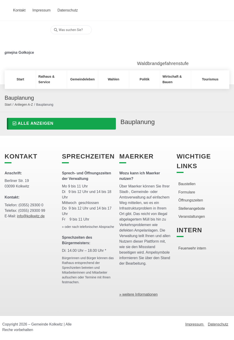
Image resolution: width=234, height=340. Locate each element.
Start (8, 104)
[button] (61, 124)
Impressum (194, 324)
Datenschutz (218, 324)
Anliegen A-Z (23, 104)
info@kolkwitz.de (31, 216)
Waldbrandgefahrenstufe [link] (163, 63)
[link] (161, 43)
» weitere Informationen (138, 294)
